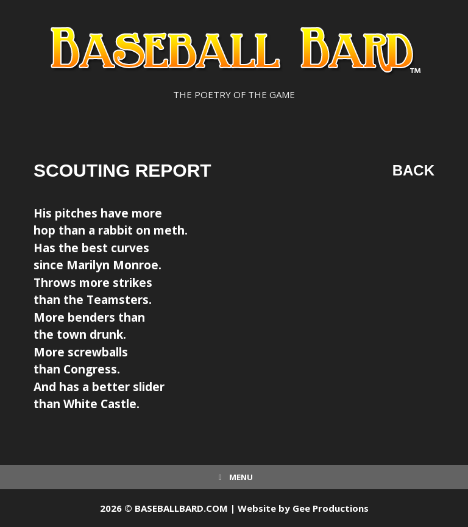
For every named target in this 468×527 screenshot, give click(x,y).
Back (413, 170)
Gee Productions (330, 508)
